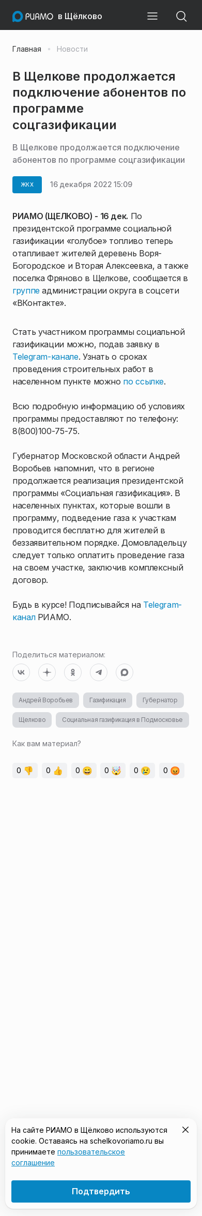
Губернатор (160, 700)
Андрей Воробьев (46, 700)
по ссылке (143, 381)
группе (26, 290)
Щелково (32, 720)
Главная (26, 49)
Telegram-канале (45, 356)
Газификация (107, 700)
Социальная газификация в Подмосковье (122, 720)
